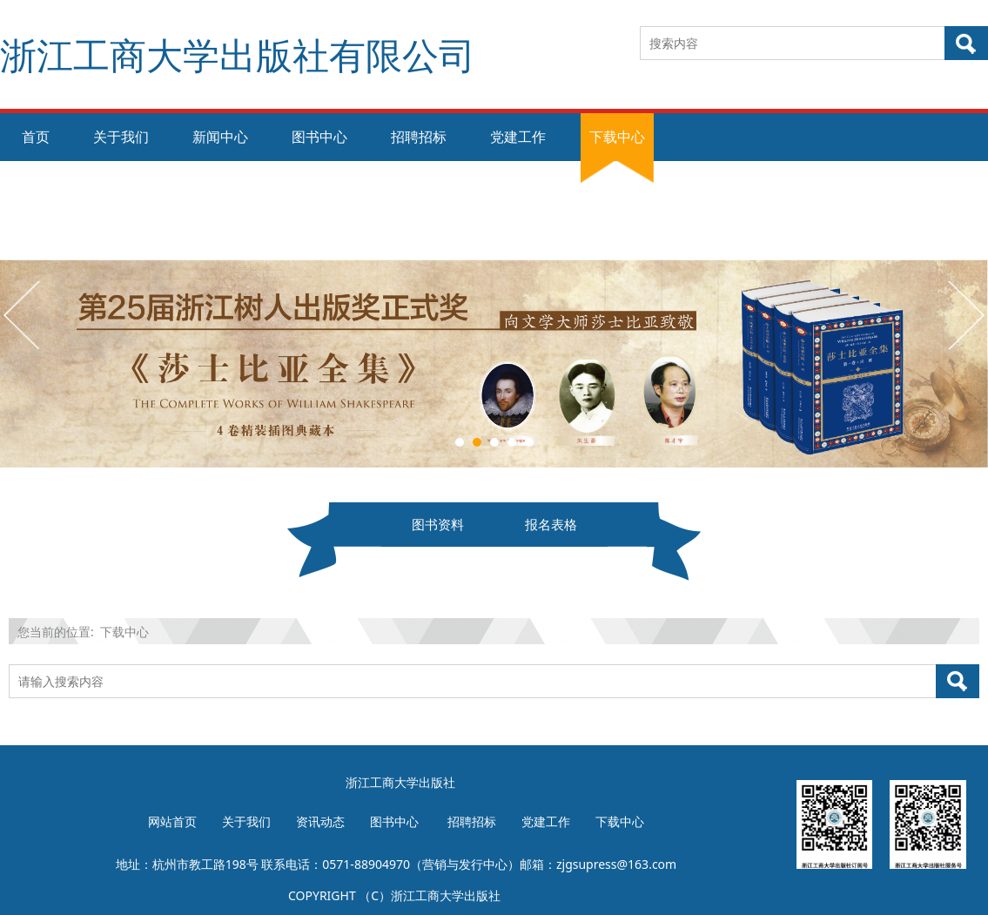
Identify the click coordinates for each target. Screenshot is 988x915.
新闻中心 (220, 136)
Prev (23, 314)
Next (964, 314)
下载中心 (617, 136)
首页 (36, 136)
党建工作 (518, 136)
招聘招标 (419, 136)
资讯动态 (320, 821)
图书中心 (319, 136)
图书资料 (438, 524)
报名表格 (551, 524)
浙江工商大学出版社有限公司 (237, 54)
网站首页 (172, 821)
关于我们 (121, 136)
